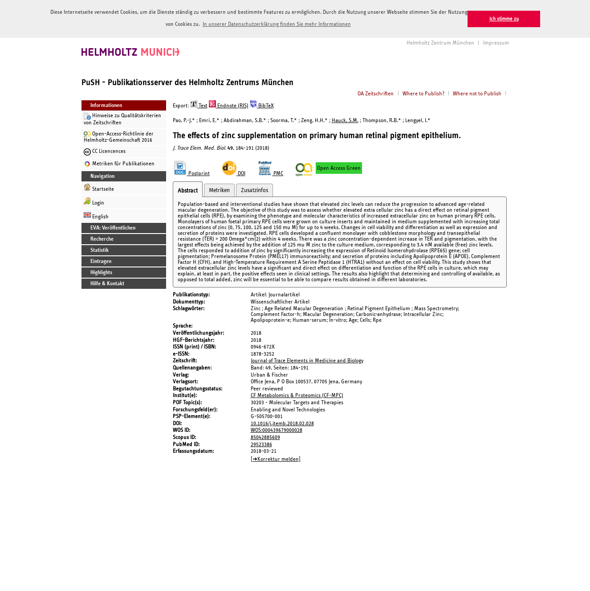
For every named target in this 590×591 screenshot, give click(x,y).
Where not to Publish (477, 93)
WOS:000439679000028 (276, 429)
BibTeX (262, 105)
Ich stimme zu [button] (504, 18)
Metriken (219, 189)
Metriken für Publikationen (119, 163)
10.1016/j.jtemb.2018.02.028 (282, 423)
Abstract (188, 190)
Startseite (99, 187)
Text (199, 105)
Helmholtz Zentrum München (440, 42)
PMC (271, 173)
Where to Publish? (423, 93)
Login (94, 201)
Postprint (191, 173)
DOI (233, 173)
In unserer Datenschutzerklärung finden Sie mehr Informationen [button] (277, 24)
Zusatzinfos (254, 189)
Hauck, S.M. (345, 120)
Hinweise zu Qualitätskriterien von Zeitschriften (122, 118)
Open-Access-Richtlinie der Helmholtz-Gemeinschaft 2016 (119, 136)
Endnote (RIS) (228, 105)
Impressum (496, 42)
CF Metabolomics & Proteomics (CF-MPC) (297, 395)
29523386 (261, 444)
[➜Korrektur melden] (276, 458)
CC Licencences (105, 151)
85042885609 (265, 436)
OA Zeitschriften (376, 93)
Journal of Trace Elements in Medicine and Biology (307, 360)
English (96, 214)
